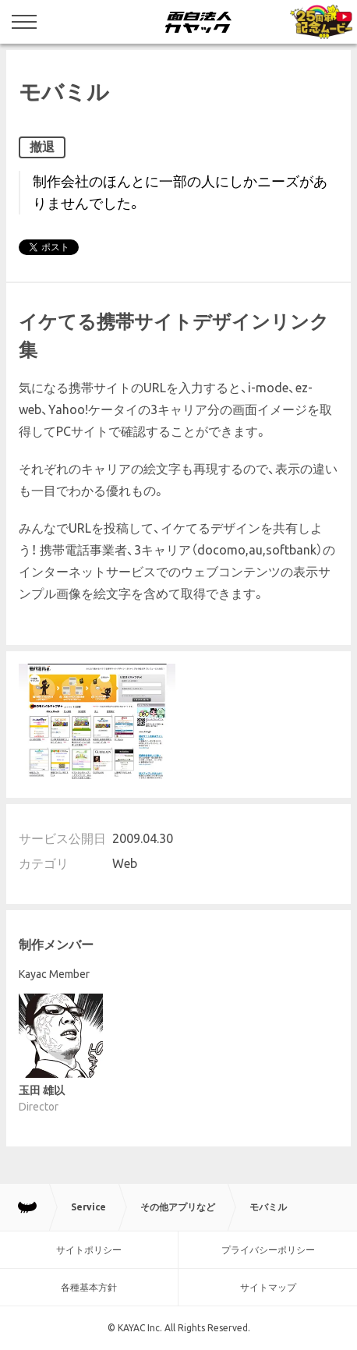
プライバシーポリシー (268, 1250)
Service (88, 1207)
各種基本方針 (89, 1287)
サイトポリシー (89, 1250)
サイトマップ (268, 1287)
